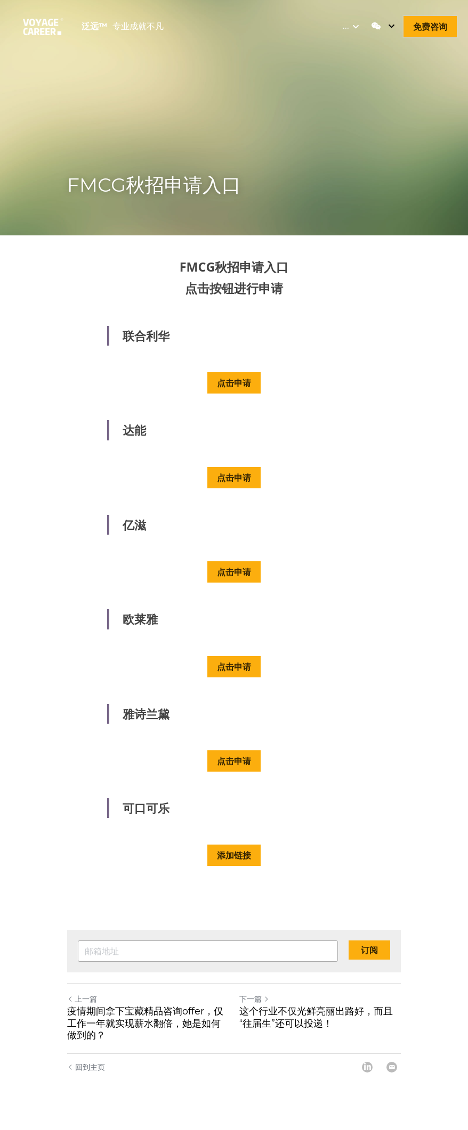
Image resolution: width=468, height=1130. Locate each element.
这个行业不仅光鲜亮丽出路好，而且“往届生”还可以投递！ (316, 1016)
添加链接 (234, 854)
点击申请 (234, 382)
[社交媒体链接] (376, 26)
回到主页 (86, 1065)
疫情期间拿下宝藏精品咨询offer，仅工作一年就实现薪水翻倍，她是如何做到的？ (145, 1022)
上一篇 (82, 998)
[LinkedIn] (367, 1065)
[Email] (391, 1065)
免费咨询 (430, 26)
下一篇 (254, 998)
